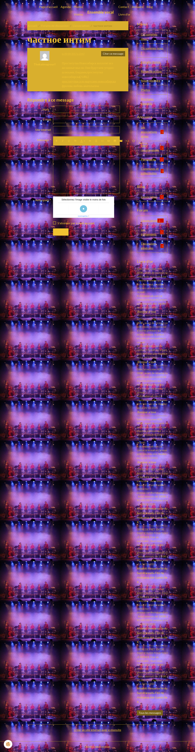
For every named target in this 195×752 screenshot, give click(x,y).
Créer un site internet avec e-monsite (97, 730)
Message (43, 140)
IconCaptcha (83, 216)
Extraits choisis (151, 62)
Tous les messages (150, 712)
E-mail (47, 119)
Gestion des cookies (97, 746)
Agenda (66, 7)
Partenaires (152, 159)
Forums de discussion (55, 25)
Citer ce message (113, 53)
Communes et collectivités (152, 171)
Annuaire (138, 7)
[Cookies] (8, 744)
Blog (150, 7)
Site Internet (43, 129)
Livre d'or (124, 14)
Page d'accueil (48, 7)
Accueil (32, 25)
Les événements (152, 232)
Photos (78, 7)
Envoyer (60, 232)
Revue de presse (151, 71)
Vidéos (78, 14)
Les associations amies (152, 131)
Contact (123, 7)
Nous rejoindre (150, 80)
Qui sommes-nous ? (149, 37)
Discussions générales (152, 246)
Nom (45, 109)
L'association (81, 25)
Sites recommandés (152, 148)
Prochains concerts (147, 101)
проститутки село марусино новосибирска (89, 81)
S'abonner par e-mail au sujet (76, 223)
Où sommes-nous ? (152, 50)
